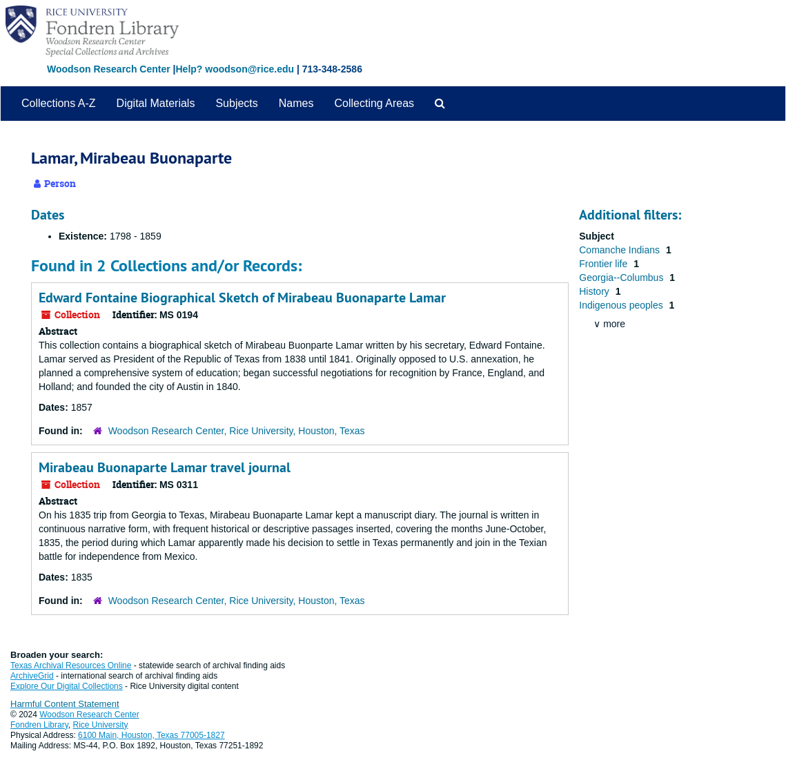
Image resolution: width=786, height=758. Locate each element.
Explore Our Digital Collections (66, 686)
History (595, 291)
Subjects (236, 103)
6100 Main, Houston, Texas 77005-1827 (151, 735)
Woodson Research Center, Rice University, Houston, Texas (236, 430)
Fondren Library (39, 725)
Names (296, 103)
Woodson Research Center (108, 69)
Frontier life (604, 263)
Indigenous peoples (622, 305)
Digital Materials (156, 103)
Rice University (100, 725)
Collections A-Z (58, 103)
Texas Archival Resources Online (70, 665)
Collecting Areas (374, 103)
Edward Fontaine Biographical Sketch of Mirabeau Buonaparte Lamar (242, 298)
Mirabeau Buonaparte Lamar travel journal (165, 467)
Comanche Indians (620, 249)
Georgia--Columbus (622, 277)
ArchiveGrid (32, 676)
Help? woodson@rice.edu (234, 69)
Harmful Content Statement (64, 704)
